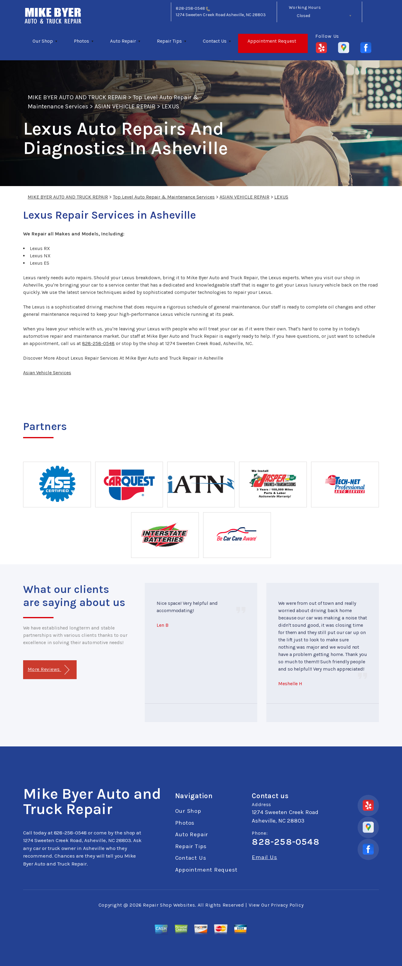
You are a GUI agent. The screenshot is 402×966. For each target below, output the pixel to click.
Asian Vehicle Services (47, 372)
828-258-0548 (190, 8)
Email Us (264, 857)
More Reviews (48, 670)
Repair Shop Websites (169, 905)
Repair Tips (169, 41)
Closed (303, 15)
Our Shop (43, 41)
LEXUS (170, 106)
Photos (81, 41)
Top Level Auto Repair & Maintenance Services (164, 197)
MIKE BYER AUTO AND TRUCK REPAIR (77, 97)
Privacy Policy (287, 905)
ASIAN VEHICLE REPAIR (125, 106)
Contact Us (215, 41)
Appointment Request (272, 41)
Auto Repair (123, 41)
